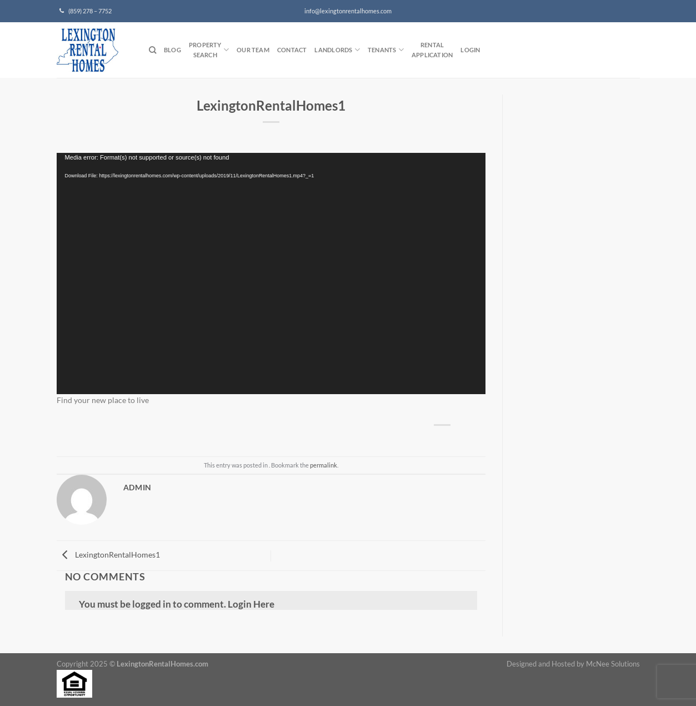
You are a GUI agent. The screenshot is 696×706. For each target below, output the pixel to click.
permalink (323, 465)
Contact (292, 49)
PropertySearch (209, 49)
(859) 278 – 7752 (85, 11)
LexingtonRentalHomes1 (108, 554)
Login (470, 49)
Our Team (253, 49)
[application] (271, 273)
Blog (172, 49)
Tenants (386, 49)
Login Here (251, 604)
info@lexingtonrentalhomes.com (348, 11)
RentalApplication (432, 49)
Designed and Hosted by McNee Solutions (573, 664)
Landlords (336, 49)
